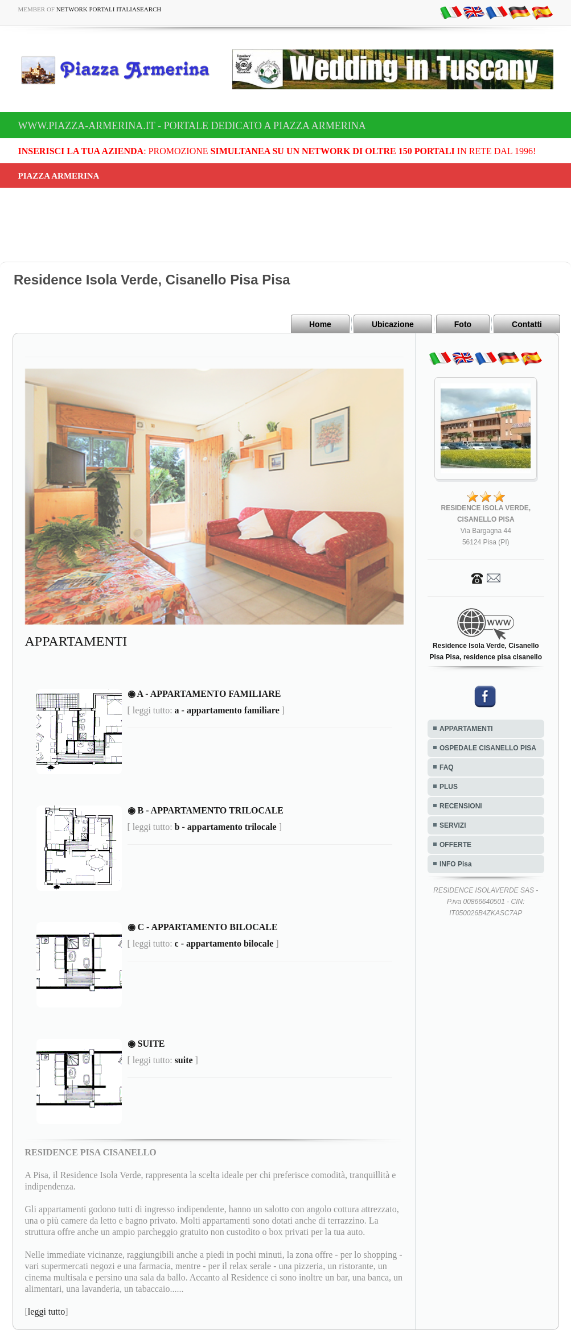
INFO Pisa (455, 864)
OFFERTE (455, 845)
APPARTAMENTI (466, 729)
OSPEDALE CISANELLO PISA (487, 748)
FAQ (446, 767)
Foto (462, 324)
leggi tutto (46, 1311)
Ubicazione (393, 324)
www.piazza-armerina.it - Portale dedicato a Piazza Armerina (192, 125)
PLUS (448, 787)
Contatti (527, 324)
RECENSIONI (460, 806)
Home (320, 324)
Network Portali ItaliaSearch (109, 9)
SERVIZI (452, 825)
